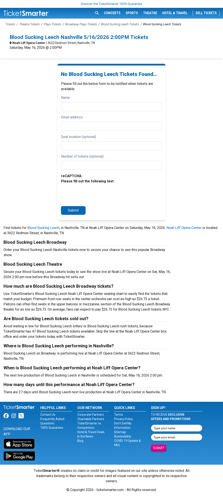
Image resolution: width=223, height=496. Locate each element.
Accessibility (122, 436)
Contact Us (47, 414)
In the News (85, 436)
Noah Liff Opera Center (28, 43)
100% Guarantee (51, 427)
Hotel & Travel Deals (91, 432)
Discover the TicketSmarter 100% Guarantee (111, 4)
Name (65, 98)
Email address (72, 117)
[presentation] (94, 194)
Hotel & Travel (175, 13)
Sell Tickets (206, 13)
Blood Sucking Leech (43, 228)
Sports (132, 13)
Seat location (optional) (78, 137)
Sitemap (120, 432)
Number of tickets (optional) (82, 156)
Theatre (150, 13)
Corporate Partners (90, 414)
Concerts (112, 13)
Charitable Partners (90, 419)
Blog (80, 440)
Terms (118, 414)
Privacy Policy (123, 419)
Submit (73, 210)
